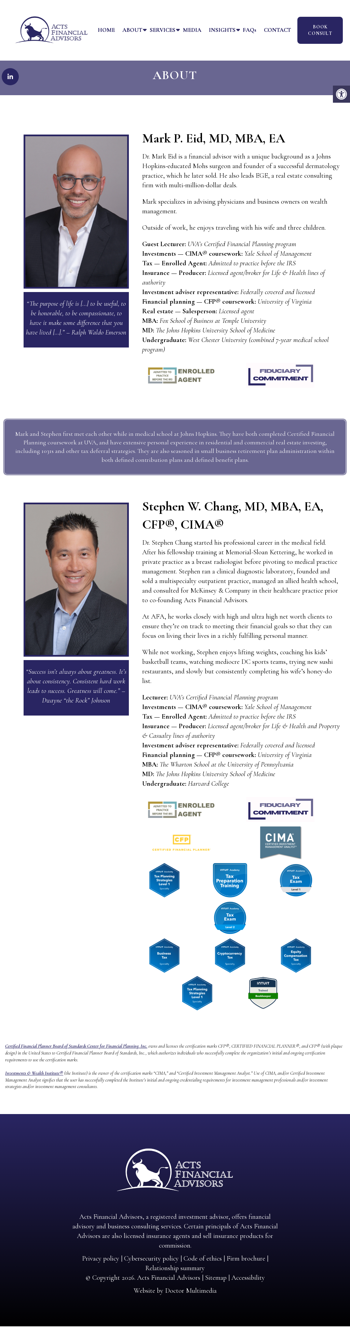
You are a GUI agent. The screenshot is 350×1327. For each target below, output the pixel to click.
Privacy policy (100, 1259)
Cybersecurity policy (151, 1259)
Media (192, 30)
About (132, 30)
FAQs (249, 30)
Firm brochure (246, 1259)
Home (106, 30)
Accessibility (248, 1278)
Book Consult (320, 30)
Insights (222, 30)
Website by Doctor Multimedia (175, 1291)
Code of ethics (203, 1259)
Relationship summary (175, 1269)
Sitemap (216, 1278)
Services (162, 30)
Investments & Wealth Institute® (34, 1074)
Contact (277, 30)
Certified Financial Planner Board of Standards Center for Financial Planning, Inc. (76, 1047)
